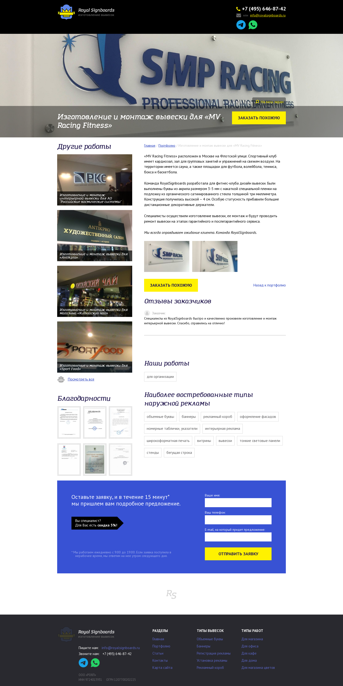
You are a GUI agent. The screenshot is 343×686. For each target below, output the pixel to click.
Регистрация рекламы (214, 653)
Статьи (157, 653)
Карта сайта (162, 667)
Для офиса (249, 646)
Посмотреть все (75, 379)
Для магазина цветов (258, 667)
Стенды (153, 452)
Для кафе (249, 653)
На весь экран (269, 101)
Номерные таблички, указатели (172, 428)
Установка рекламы (212, 660)
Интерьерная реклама (222, 428)
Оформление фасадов (258, 416)
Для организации (160, 376)
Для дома (249, 660)
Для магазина (252, 639)
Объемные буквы (160, 416)
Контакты (160, 660)
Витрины (204, 440)
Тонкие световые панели (260, 440)
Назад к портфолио (269, 285)
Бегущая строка (179, 452)
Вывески (225, 440)
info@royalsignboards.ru (121, 648)
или (261, 16)
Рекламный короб (217, 416)
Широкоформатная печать (168, 440)
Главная (158, 639)
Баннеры (189, 416)
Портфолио (161, 646)
